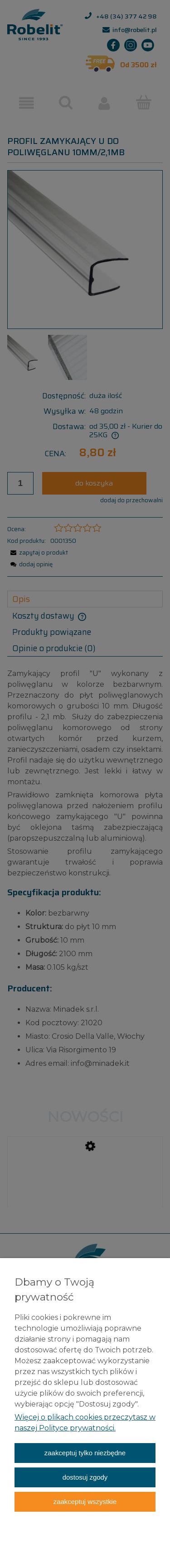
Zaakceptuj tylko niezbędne (85, 1453)
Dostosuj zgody (85, 1477)
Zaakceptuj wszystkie (85, 1501)
